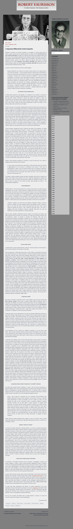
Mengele (41, 503)
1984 (53, 188)
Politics (53, 80)
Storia (15, 44)
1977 (53, 203)
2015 (53, 123)
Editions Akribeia (57, 108)
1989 (53, 177)
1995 (53, 165)
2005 (53, 144)
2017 (53, 118)
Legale (6, 44)
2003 (53, 148)
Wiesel (12, 505)
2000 (53, 154)
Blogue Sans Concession (58, 104)
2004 (53, 146)
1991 (53, 173)
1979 (53, 198)
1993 (53, 169)
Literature (54, 75)
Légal (53, 68)
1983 (53, 190)
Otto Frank (8, 505)
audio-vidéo (54, 58)
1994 (53, 167)
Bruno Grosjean (20, 503)
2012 (53, 129)
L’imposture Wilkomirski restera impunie (14, 512)
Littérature (54, 77)
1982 (53, 192)
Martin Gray (35, 487)
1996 (53, 163)
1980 (53, 196)
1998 (53, 158)
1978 (53, 201)
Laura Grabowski (27, 503)
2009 (53, 135)
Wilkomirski (17, 505)
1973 (53, 211)
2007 (53, 139)
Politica (53, 79)
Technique (54, 92)
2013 (53, 127)
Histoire (53, 63)
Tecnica (53, 94)
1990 (53, 175)
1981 (53, 194)
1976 (53, 205)
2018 (53, 116)
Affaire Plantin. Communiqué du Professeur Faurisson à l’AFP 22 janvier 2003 (37, 513)
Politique (53, 84)
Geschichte (54, 62)
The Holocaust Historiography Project (61, 111)
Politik (53, 82)
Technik (53, 91)
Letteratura (10, 44)
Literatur (53, 73)
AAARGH (55, 109)
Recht (53, 85)
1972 (53, 213)
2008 (53, 137)
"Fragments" (8, 503)
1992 (53, 171)
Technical (54, 89)
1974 (53, 209)
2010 (53, 133)
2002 (53, 150)
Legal (53, 67)
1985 (53, 186)
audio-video (54, 60)
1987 (53, 182)
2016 (53, 120)
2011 (53, 131)
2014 (53, 125)
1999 (53, 156)
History (53, 65)
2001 (53, 152)
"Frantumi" (14, 503)
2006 (53, 142)
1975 (53, 207)
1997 (53, 160)
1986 (53, 184)
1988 (53, 179)
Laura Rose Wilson (35, 503)
